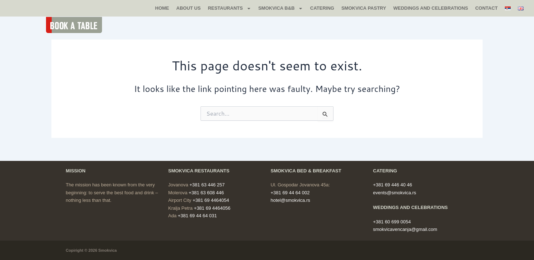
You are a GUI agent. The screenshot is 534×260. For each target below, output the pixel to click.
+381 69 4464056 (212, 208)
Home (162, 8)
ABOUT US (188, 8)
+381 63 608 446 (206, 192)
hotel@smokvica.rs (290, 200)
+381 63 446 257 (207, 184)
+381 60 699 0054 (392, 221)
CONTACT (486, 8)
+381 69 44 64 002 (290, 192)
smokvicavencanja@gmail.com (405, 229)
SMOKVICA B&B (280, 8)
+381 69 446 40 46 (392, 184)
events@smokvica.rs (394, 192)
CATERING (322, 8)
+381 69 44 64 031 (197, 215)
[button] (78, 24)
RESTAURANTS (229, 8)
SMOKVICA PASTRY (363, 8)
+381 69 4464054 (211, 200)
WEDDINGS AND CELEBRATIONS (430, 8)
